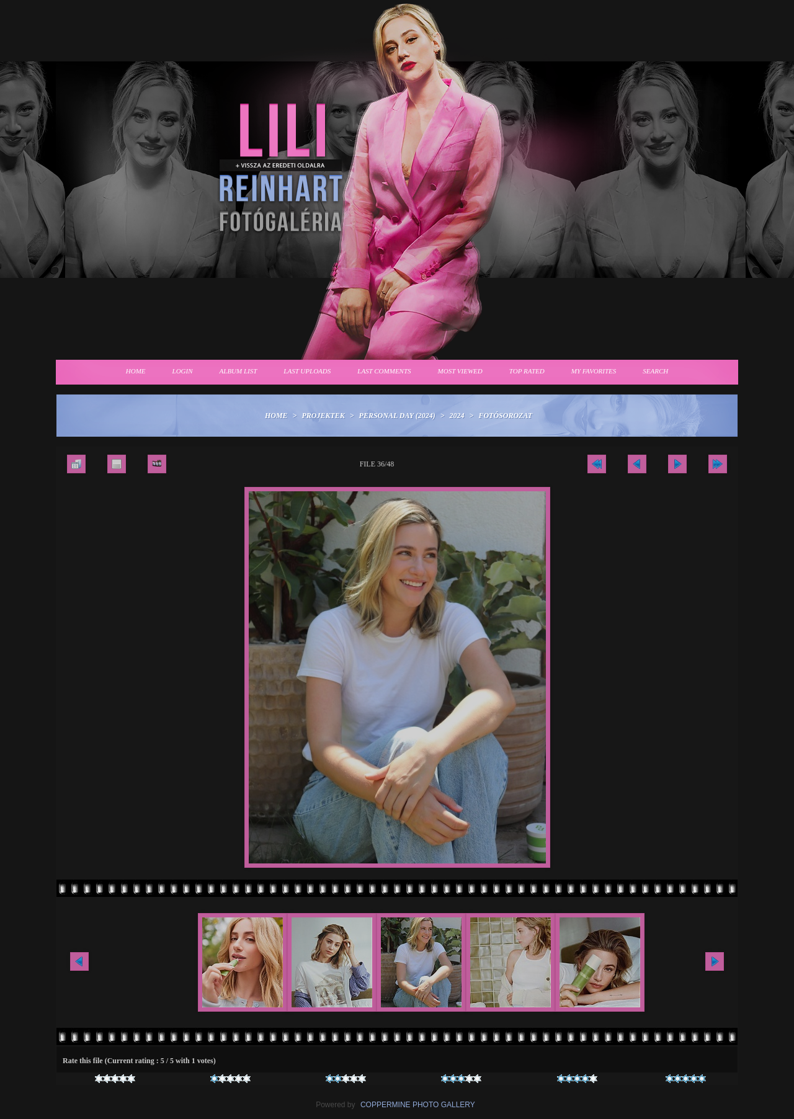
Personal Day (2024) (397, 415)
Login (182, 371)
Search (655, 371)
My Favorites (594, 371)
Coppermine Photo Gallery (417, 1104)
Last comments (384, 371)
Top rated (527, 371)
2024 (457, 415)
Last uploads (307, 371)
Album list (238, 371)
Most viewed (460, 371)
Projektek (322, 415)
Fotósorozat (505, 415)
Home (136, 371)
